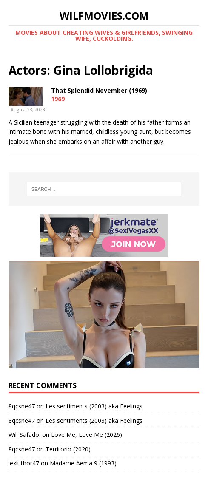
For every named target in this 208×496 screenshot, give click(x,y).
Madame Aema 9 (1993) (83, 463)
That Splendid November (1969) (99, 90)
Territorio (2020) (68, 449)
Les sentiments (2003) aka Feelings (94, 406)
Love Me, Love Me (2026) (86, 435)
